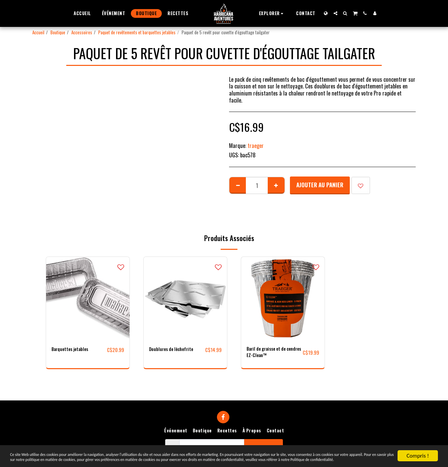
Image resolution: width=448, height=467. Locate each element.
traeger (256, 145)
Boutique (57, 32)
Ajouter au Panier (319, 185)
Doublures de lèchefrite (175, 350)
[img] (87, 298)
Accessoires (81, 32)
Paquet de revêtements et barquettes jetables (137, 32)
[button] (272, 13)
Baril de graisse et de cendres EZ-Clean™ (271, 354)
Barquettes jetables (74, 350)
